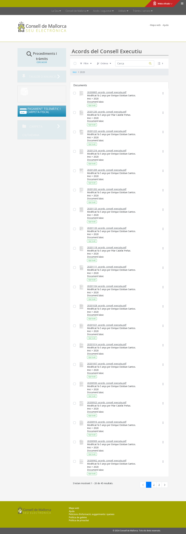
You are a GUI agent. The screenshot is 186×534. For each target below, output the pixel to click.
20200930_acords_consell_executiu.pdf (106, 383)
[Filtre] (86, 63)
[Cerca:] (130, 63)
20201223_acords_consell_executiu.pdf (106, 131)
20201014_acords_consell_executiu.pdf (106, 344)
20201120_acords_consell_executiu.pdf (106, 228)
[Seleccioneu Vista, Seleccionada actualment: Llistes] (161, 63)
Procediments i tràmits (41, 57)
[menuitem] (56, 11)
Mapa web (155, 25)
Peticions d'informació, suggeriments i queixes (91, 514)
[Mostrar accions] (162, 93)
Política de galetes (78, 517)
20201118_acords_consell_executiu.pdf (106, 247)
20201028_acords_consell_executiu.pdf (106, 305)
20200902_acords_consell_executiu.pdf (106, 460)
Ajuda (166, 25)
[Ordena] (104, 63)
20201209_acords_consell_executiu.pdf (106, 169)
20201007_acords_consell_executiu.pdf (106, 363)
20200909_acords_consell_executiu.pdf (106, 441)
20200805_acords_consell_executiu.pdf (106, 92)
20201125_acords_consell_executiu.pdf (106, 208)
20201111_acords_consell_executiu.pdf (106, 266)
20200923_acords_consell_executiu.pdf (106, 402)
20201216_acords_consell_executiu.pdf (106, 150)
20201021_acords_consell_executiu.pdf (106, 324)
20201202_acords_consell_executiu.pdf (106, 189)
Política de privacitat (79, 520)
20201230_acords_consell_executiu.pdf (106, 111)
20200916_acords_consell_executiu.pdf (106, 421)
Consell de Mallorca (13, 3)
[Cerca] (150, 63)
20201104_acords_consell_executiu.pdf (106, 286)
